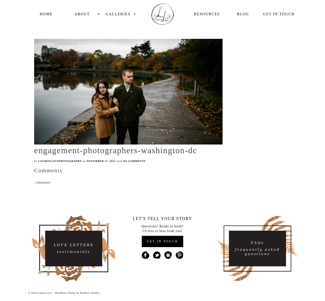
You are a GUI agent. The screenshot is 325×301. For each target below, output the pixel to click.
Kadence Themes (90, 293)
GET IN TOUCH (162, 241)
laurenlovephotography (60, 161)
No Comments (134, 161)
